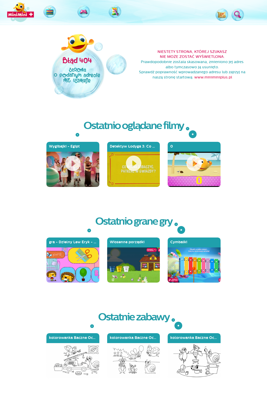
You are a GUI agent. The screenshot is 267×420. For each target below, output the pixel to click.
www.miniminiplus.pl (213, 77)
